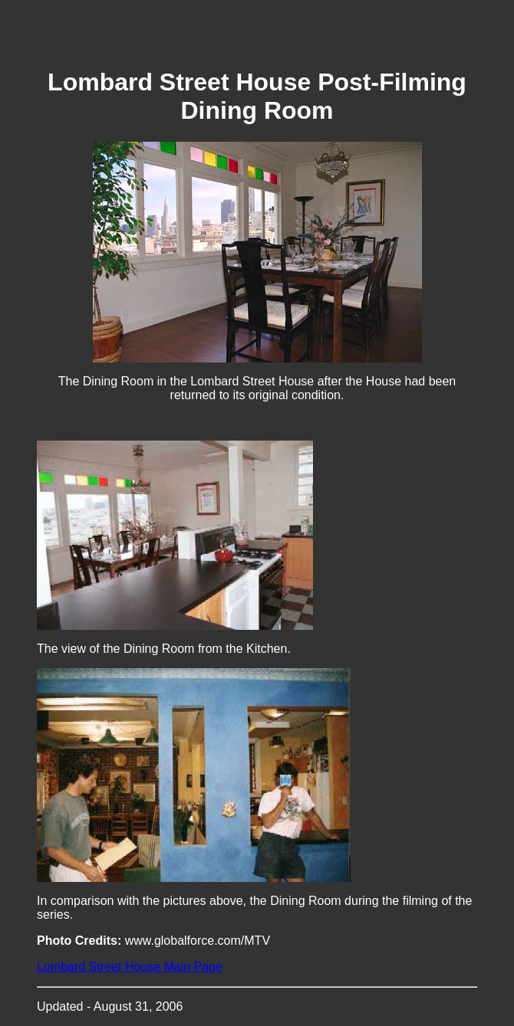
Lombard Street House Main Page (129, 966)
